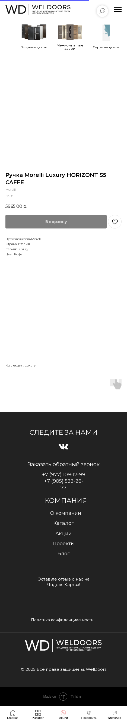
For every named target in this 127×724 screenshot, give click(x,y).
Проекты (64, 544)
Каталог (63, 523)
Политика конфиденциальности (62, 620)
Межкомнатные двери (70, 47)
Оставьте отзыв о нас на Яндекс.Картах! (63, 581)
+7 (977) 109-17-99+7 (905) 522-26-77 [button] (63, 481)
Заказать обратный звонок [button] (64, 464)
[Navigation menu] (118, 9)
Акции (63, 534)
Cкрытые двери (106, 47)
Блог (64, 554)
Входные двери (34, 47)
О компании (65, 513)
